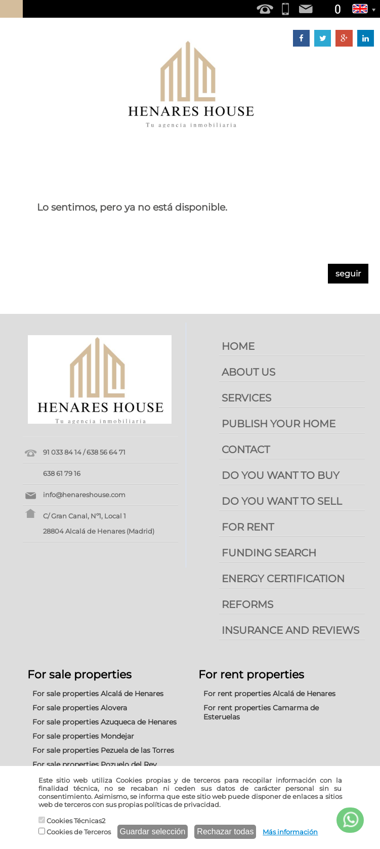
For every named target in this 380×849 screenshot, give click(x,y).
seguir (348, 273)
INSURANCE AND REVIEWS (290, 630)
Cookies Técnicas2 (71, 821)
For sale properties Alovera (79, 707)
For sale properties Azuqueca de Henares (104, 721)
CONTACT (246, 449)
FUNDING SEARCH (269, 553)
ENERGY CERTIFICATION (283, 579)
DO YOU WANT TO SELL (282, 501)
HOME (238, 346)
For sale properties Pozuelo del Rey (94, 764)
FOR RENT (248, 527)
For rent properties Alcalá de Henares (269, 693)
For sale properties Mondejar (83, 736)
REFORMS (247, 604)
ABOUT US (248, 372)
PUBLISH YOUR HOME (278, 424)
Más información (290, 832)
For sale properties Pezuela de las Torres (103, 750)
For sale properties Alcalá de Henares (97, 693)
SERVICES (246, 398)
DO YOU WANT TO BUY (281, 475)
